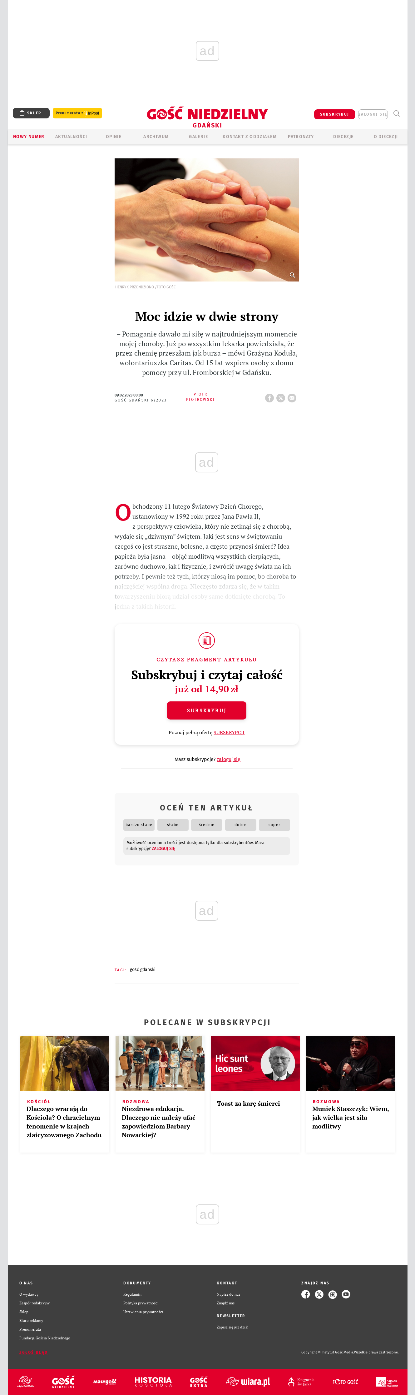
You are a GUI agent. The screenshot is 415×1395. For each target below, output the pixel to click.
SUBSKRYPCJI (229, 732)
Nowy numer (29, 136)
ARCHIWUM (156, 136)
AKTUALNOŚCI (71, 136)
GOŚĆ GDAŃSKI (143, 969)
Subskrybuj (206, 710)
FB (270, 396)
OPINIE (113, 136)
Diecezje (343, 136)
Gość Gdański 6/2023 (141, 400)
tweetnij (282, 396)
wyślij (293, 396)
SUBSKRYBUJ (334, 114)
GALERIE (198, 136)
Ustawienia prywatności (143, 1311)
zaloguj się (372, 114)
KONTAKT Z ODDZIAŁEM (250, 136)
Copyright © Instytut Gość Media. (327, 1352)
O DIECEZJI (386, 136)
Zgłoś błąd (33, 1352)
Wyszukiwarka (397, 113)
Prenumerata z (77, 113)
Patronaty (301, 136)
